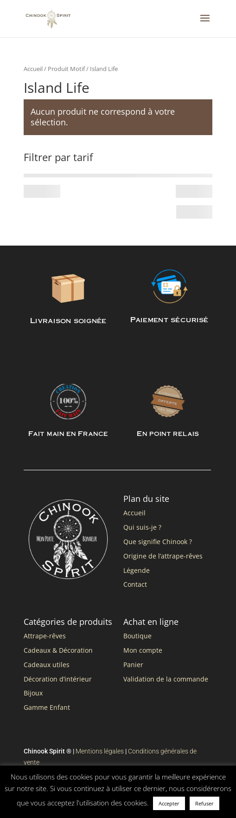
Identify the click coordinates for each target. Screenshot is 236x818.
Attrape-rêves (45, 635)
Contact (135, 584)
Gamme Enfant (47, 707)
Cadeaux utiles (47, 664)
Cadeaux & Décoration (58, 650)
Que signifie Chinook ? (157, 541)
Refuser (204, 803)
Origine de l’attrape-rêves (163, 556)
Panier (133, 664)
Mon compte (142, 650)
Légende (136, 570)
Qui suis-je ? (142, 527)
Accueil (33, 69)
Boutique (137, 635)
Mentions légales (100, 751)
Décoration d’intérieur (58, 679)
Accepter (169, 803)
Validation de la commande (165, 679)
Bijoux (33, 692)
